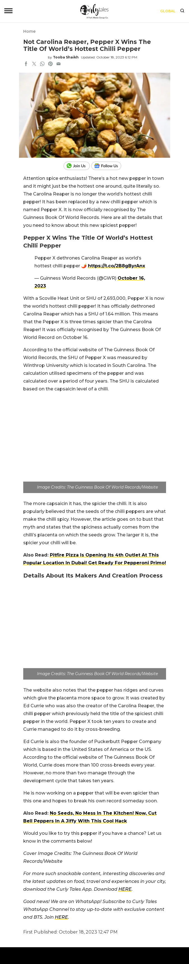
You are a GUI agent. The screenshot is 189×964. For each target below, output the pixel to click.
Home (29, 31)
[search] (182, 11)
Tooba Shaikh (66, 57)
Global (168, 11)
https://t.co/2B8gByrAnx (116, 265)
